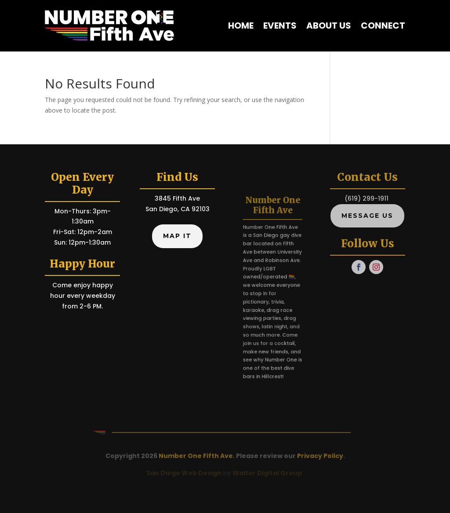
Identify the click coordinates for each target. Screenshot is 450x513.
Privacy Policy (320, 455)
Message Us (367, 216)
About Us (328, 25)
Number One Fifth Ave (196, 455)
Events (280, 25)
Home (241, 25)
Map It (177, 236)
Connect (383, 25)
